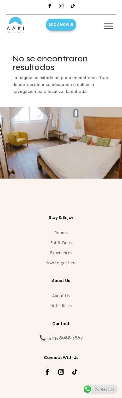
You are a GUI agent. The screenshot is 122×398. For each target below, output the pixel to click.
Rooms (61, 232)
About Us (61, 295)
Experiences (61, 252)
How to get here (61, 262)
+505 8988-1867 (64, 338)
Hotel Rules (61, 305)
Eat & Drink (61, 242)
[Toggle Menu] (108, 26)
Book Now (59, 24)
